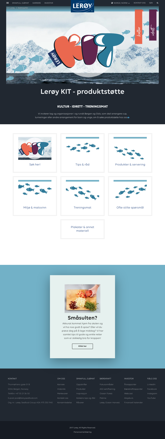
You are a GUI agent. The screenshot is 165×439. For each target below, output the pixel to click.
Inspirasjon (81, 394)
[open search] (154, 3)
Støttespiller (23, 8)
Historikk (61, 389)
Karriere (37, 3)
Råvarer (80, 403)
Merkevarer (62, 394)
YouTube (151, 398)
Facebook (152, 389)
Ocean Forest (106, 394)
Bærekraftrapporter (133, 389)
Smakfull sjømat (20, 3)
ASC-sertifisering (107, 389)
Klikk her (82, 346)
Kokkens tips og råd (85, 398)
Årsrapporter (130, 385)
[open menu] (7, 3)
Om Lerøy (11, 8)
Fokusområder (106, 385)
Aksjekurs (128, 398)
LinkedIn (151, 385)
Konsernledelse (64, 403)
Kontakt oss (140, 3)
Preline (103, 398)
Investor (48, 3)
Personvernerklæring (82, 432)
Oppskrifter (81, 385)
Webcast (128, 394)
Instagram (152, 394)
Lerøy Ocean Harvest (110, 403)
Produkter (80, 389)
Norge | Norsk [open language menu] (120, 3)
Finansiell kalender (133, 403)
